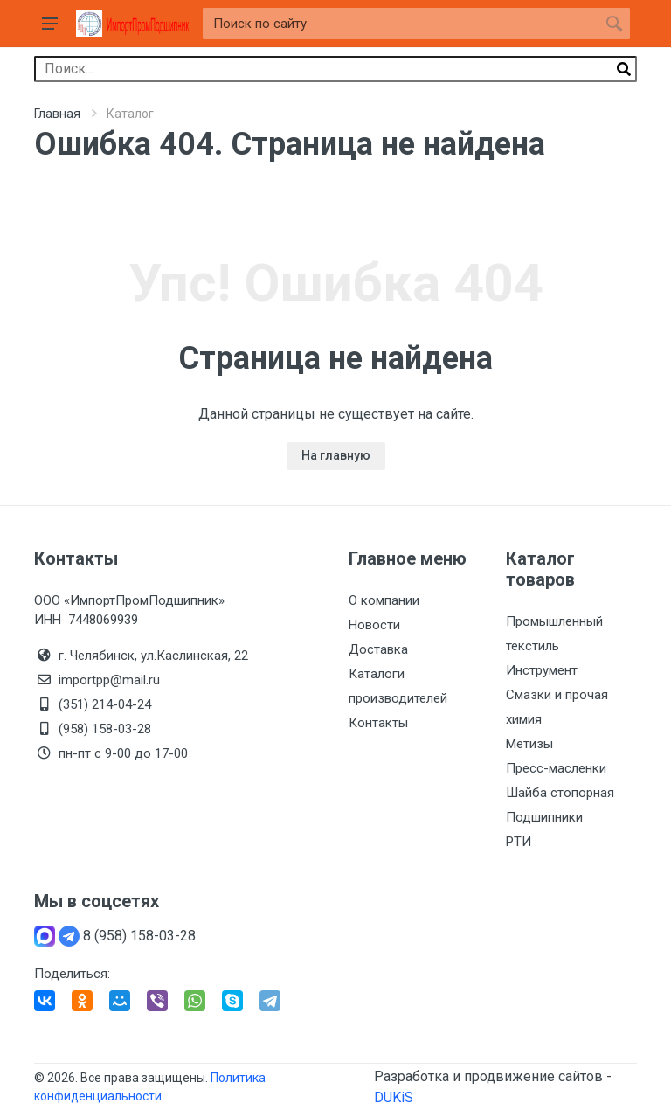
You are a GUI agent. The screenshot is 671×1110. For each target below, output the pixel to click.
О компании (384, 600)
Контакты (378, 723)
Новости (374, 625)
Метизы (529, 744)
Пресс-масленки (556, 768)
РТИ (518, 842)
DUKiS (393, 1097)
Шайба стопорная (560, 793)
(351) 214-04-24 (105, 704)
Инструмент (542, 670)
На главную (335, 455)
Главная (57, 114)
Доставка (378, 649)
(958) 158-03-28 (107, 729)
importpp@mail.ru (109, 680)
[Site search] (400, 23)
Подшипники (544, 817)
